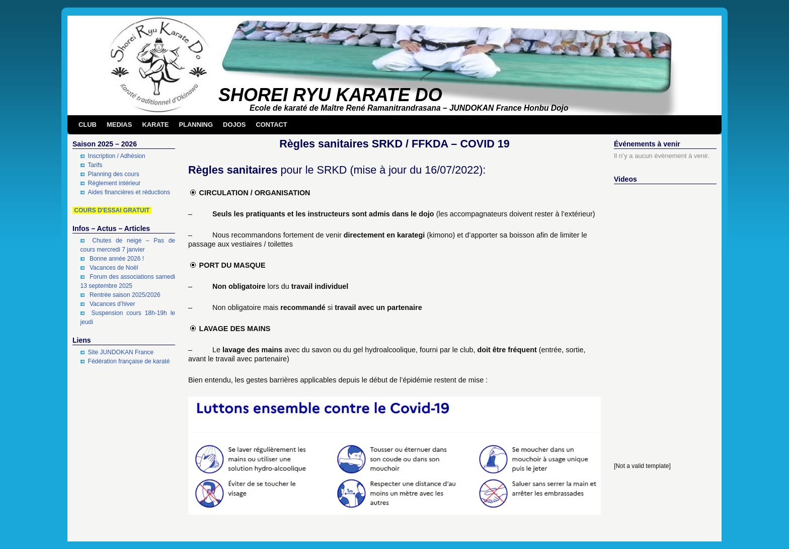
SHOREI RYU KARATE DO (330, 95)
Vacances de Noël (114, 267)
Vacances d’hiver (112, 303)
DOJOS (234, 124)
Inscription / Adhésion (116, 156)
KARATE (155, 124)
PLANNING (196, 124)
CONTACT (271, 124)
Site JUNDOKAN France (121, 352)
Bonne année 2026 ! (117, 258)
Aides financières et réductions (129, 192)
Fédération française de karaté (129, 361)
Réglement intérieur (114, 183)
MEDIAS (119, 124)
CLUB (87, 124)
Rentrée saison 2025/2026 (125, 294)
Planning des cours (113, 174)
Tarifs (95, 165)
